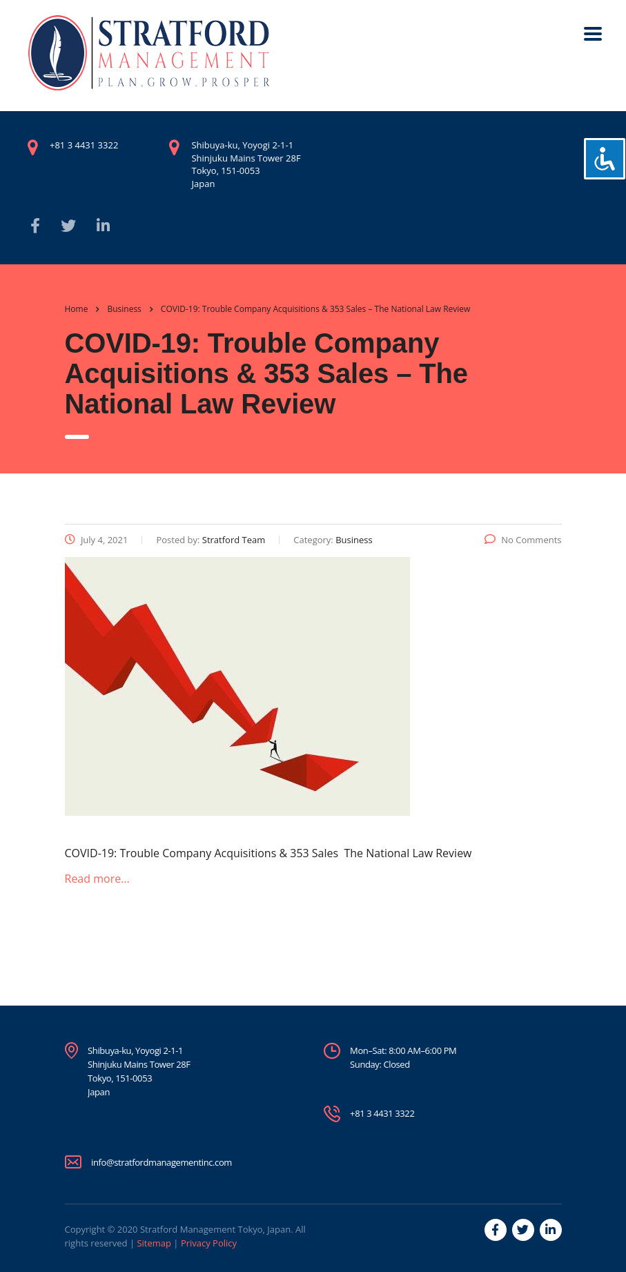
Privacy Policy (209, 1243)
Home (76, 309)
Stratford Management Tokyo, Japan (215, 1229)
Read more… (97, 878)
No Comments (523, 540)
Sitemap (154, 1243)
